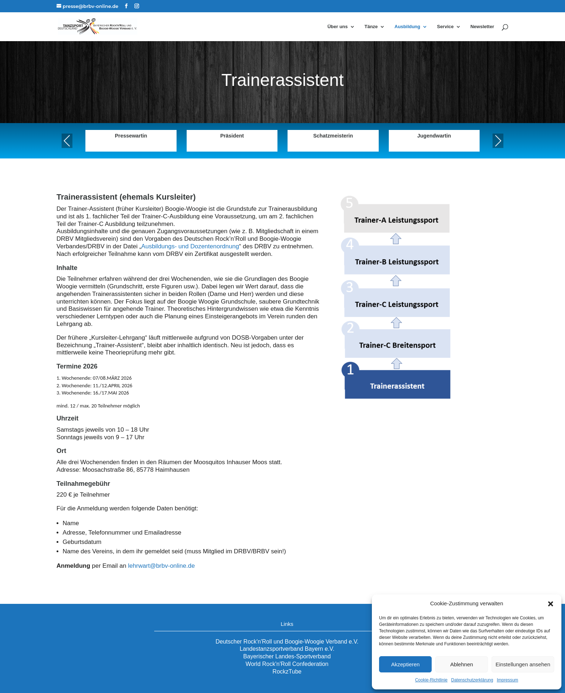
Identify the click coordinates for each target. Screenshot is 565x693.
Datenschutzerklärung (472, 680)
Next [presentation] (498, 141)
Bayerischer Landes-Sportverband (287, 656)
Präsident (232, 136)
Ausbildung (408, 26)
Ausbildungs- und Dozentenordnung (190, 246)
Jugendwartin (434, 136)
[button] (550, 603)
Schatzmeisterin (333, 136)
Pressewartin (131, 136)
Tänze (371, 26)
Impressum (507, 680)
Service (445, 26)
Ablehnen (461, 664)
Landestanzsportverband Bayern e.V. (287, 649)
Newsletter (482, 26)
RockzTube (286, 671)
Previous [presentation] (67, 141)
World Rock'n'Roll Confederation (287, 664)
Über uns (338, 26)
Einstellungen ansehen (522, 664)
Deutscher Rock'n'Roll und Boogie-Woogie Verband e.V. (287, 641)
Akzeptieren (405, 664)
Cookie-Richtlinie (431, 680)
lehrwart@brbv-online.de (161, 565)
